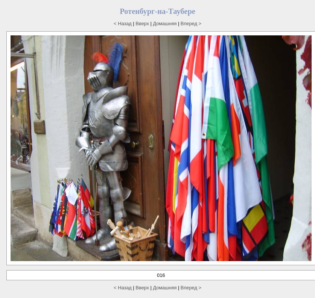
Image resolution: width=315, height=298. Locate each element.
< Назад (123, 23)
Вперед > (191, 23)
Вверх (142, 23)
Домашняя (165, 23)
